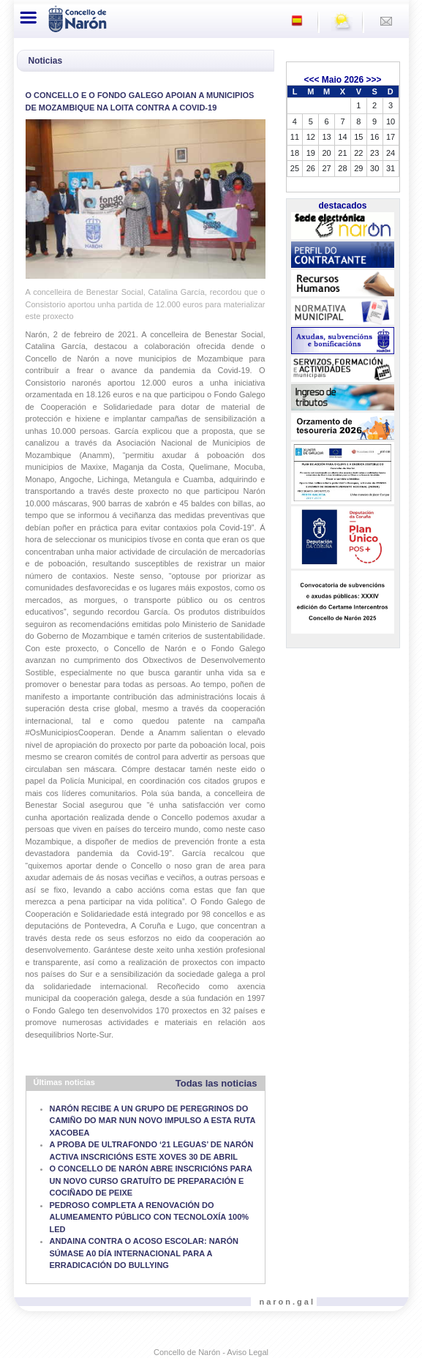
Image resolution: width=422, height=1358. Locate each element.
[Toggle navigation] (29, 17)
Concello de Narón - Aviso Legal (211, 1352)
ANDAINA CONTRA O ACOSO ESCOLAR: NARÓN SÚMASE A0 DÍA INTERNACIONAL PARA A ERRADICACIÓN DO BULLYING (144, 1253)
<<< (311, 80)
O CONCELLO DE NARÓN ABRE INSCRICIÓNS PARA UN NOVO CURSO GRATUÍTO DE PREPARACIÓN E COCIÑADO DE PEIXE (151, 1180)
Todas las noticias (216, 1083)
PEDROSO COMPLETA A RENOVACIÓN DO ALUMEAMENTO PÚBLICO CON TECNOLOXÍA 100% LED (149, 1217)
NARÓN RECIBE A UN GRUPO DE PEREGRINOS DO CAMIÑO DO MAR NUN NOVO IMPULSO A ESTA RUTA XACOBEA (153, 1120)
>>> (374, 80)
